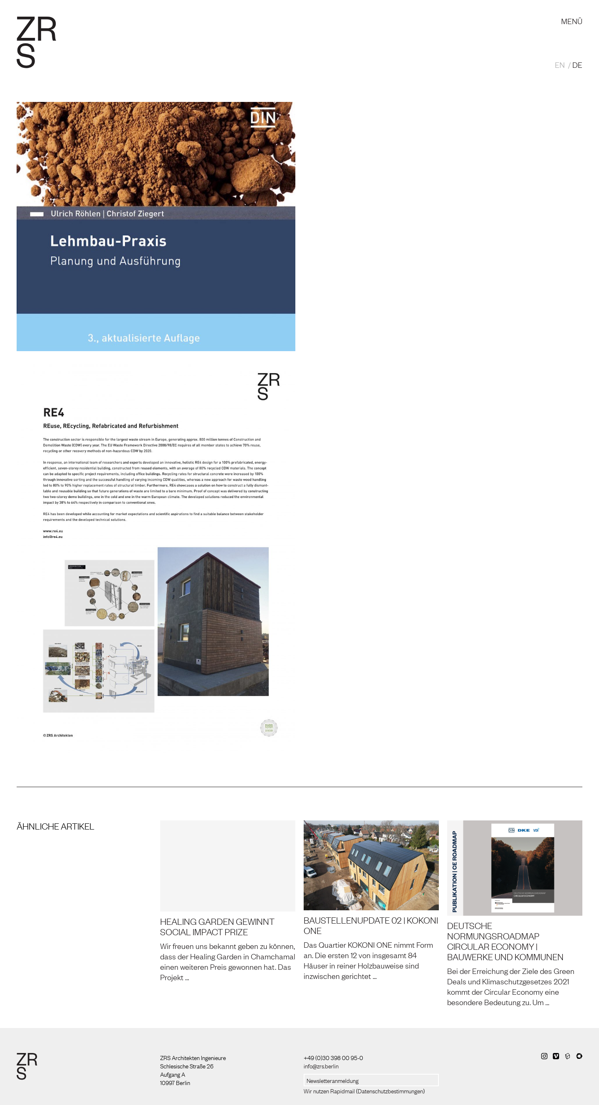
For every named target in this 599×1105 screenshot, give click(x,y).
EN (560, 64)
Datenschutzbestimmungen (390, 1090)
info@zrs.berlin (321, 1065)
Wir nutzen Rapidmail (329, 1090)
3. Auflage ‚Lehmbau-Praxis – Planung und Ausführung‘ (406, 136)
